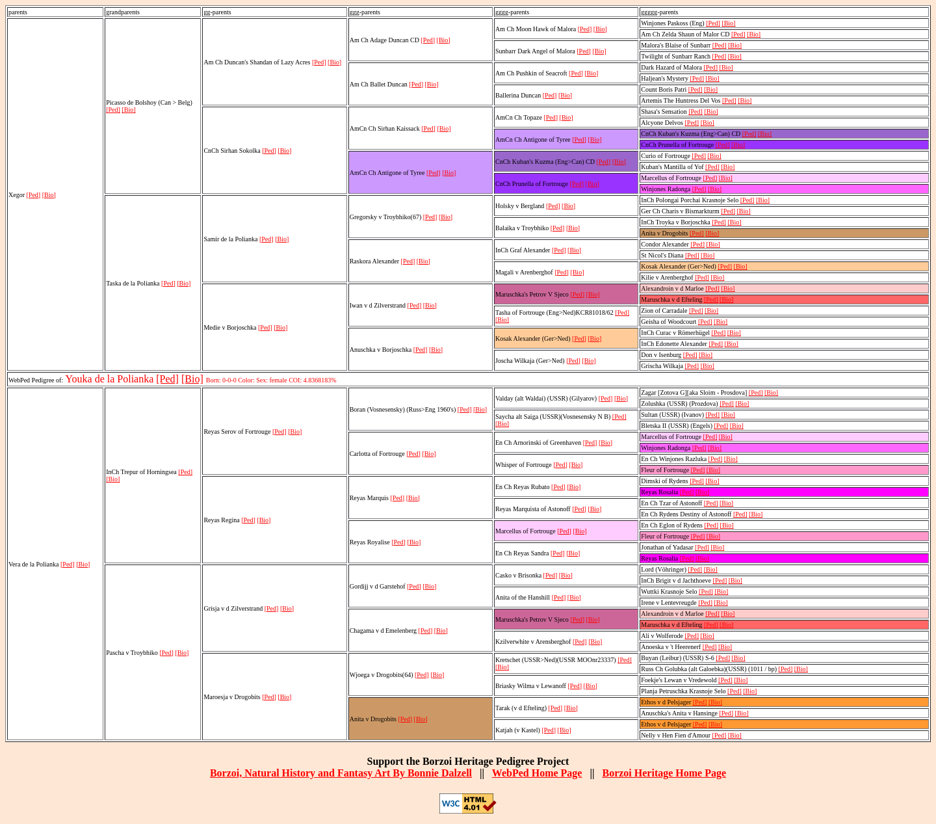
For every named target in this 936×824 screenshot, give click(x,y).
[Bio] (49, 194)
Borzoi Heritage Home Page (664, 772)
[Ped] (34, 194)
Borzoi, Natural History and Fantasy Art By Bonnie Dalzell (341, 772)
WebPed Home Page (537, 772)
